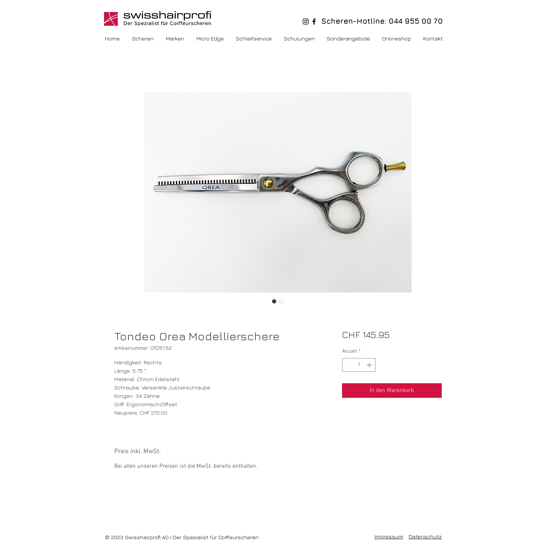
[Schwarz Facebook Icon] (314, 21)
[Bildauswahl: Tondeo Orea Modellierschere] (274, 301)
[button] (397, 38)
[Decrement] (347, 364)
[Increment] (369, 364)
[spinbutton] (358, 364)
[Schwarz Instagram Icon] (306, 21)
